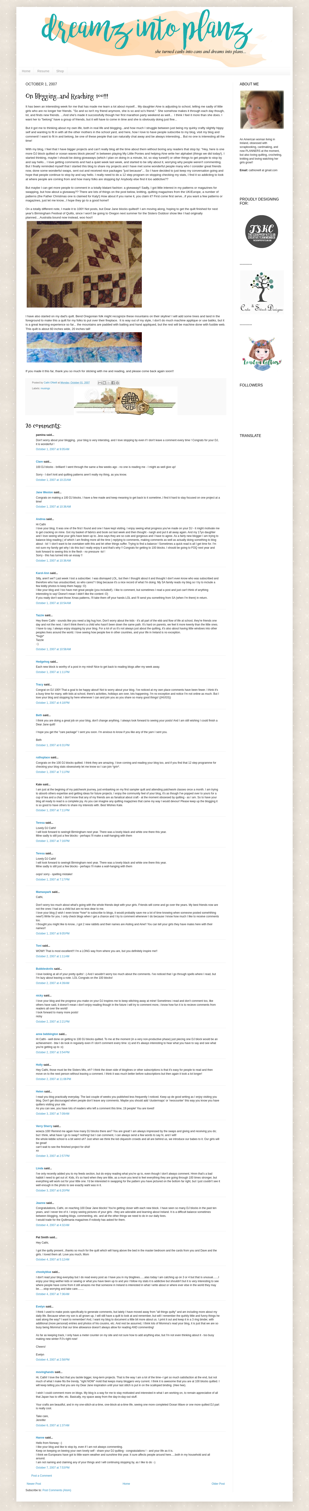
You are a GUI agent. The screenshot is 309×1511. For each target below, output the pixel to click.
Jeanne (40, 1203)
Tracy (39, 684)
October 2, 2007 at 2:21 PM (53, 1021)
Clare (39, 461)
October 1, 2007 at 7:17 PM (53, 879)
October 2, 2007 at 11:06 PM (53, 1079)
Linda (39, 1168)
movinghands (45, 1372)
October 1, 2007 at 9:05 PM (53, 933)
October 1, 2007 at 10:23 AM (53, 480)
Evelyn (40, 1306)
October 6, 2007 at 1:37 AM (52, 1425)
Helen (40, 1091)
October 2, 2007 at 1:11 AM (52, 956)
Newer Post (34, 1483)
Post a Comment (41, 1475)
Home (26, 71)
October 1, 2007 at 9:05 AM (52, 449)
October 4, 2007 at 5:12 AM (52, 1259)
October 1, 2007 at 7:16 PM (53, 841)
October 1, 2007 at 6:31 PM (53, 745)
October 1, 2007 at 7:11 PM (53, 772)
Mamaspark (43, 892)
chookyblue (43, 1272)
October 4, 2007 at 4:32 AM (52, 1225)
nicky (39, 995)
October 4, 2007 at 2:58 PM (53, 1359)
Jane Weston (44, 492)
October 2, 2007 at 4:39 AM (52, 983)
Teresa (40, 822)
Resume (43, 71)
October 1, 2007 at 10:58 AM (53, 649)
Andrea (40, 519)
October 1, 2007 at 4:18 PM (53, 702)
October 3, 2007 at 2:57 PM (53, 1156)
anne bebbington (47, 1034)
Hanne (40, 1437)
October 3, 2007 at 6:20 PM (53, 1190)
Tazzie (40, 615)
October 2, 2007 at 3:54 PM (53, 1052)
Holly (39, 1064)
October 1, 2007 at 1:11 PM (53, 672)
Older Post (218, 1483)
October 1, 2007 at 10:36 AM (53, 506)
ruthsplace (43, 757)
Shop (60, 71)
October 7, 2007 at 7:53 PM (53, 1467)
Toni (38, 945)
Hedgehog (43, 661)
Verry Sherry (44, 1126)
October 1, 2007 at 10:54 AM (53, 603)
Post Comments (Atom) (56, 1490)
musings (45, 388)
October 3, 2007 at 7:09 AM (52, 1113)
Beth (39, 715)
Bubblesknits (44, 968)
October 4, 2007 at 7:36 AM (52, 1294)
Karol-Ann (42, 573)
